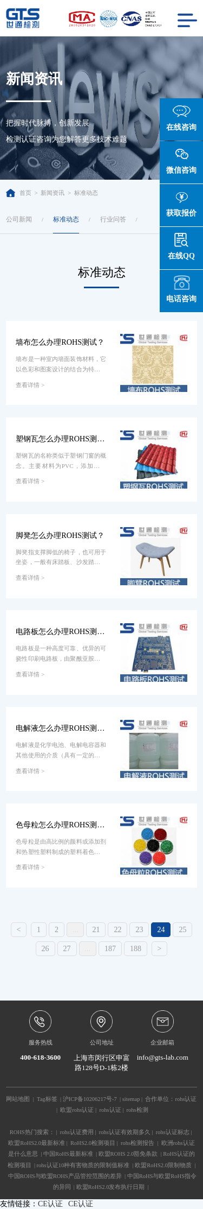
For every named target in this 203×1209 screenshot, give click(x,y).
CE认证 (50, 1204)
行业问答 (113, 219)
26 (45, 949)
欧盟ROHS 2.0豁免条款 (128, 1154)
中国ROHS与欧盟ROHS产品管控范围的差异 (65, 1176)
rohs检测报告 (137, 1143)
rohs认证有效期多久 (124, 1132)
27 (67, 949)
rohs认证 (186, 1099)
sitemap (131, 1099)
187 (110, 949)
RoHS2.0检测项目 (92, 1143)
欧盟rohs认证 (77, 1110)
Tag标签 (47, 1099)
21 (96, 930)
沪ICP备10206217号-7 (90, 1099)
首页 (18, 192)
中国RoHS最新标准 (68, 1154)
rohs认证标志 (172, 1132)
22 (117, 930)
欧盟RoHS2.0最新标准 (36, 1143)
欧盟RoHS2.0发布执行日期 (110, 1187)
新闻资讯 (52, 192)
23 (139, 930)
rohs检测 (137, 1110)
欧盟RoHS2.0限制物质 (163, 1165)
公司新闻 (19, 219)
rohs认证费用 (77, 1132)
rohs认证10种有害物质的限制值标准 (83, 1165)
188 (135, 949)
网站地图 (18, 1099)
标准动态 (86, 192)
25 (182, 930)
